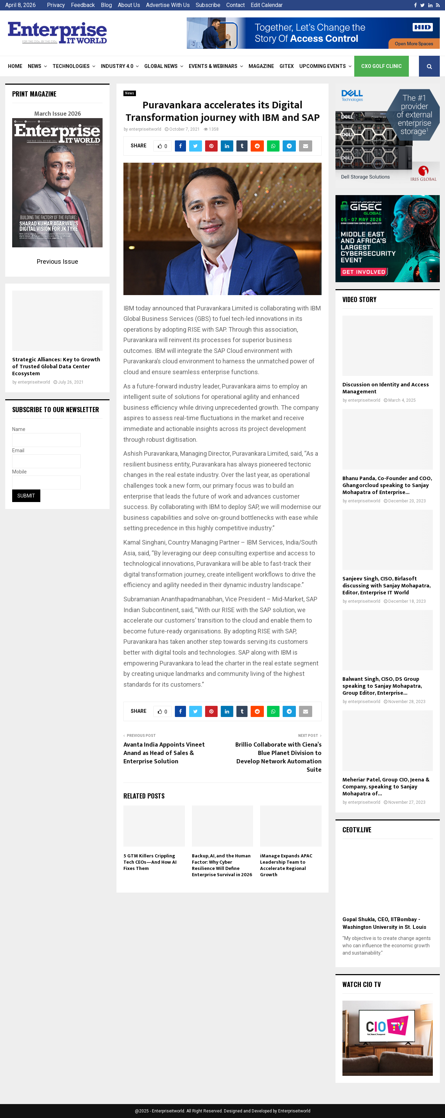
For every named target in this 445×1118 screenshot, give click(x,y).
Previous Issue (57, 261)
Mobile (19, 472)
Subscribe (208, 5)
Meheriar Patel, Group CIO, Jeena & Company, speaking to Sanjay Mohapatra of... (385, 787)
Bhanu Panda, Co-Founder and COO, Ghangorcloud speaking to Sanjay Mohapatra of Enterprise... (387, 485)
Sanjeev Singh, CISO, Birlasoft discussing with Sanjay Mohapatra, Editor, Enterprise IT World (386, 585)
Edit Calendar (267, 5)
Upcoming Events (322, 66)
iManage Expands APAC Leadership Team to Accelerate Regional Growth (286, 865)
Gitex (287, 66)
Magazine (261, 66)
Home (15, 66)
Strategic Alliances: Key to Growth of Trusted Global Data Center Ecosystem (56, 366)
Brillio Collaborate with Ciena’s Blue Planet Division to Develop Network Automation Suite (278, 757)
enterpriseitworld (145, 129)
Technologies (71, 66)
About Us (129, 5)
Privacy (56, 5)
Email (18, 450)
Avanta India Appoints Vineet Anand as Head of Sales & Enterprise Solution (164, 753)
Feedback (83, 5)
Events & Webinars (213, 66)
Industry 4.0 (117, 66)
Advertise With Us (168, 5)
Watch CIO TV (361, 984)
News (34, 66)
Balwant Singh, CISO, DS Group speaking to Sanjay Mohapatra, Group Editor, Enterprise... (382, 686)
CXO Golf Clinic (381, 66)
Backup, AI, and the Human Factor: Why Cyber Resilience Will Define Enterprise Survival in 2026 (222, 865)
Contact (235, 5)
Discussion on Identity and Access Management (385, 388)
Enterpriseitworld (294, 1111)
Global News (161, 66)
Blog (106, 5)
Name (18, 429)
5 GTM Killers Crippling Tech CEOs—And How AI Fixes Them (150, 862)
